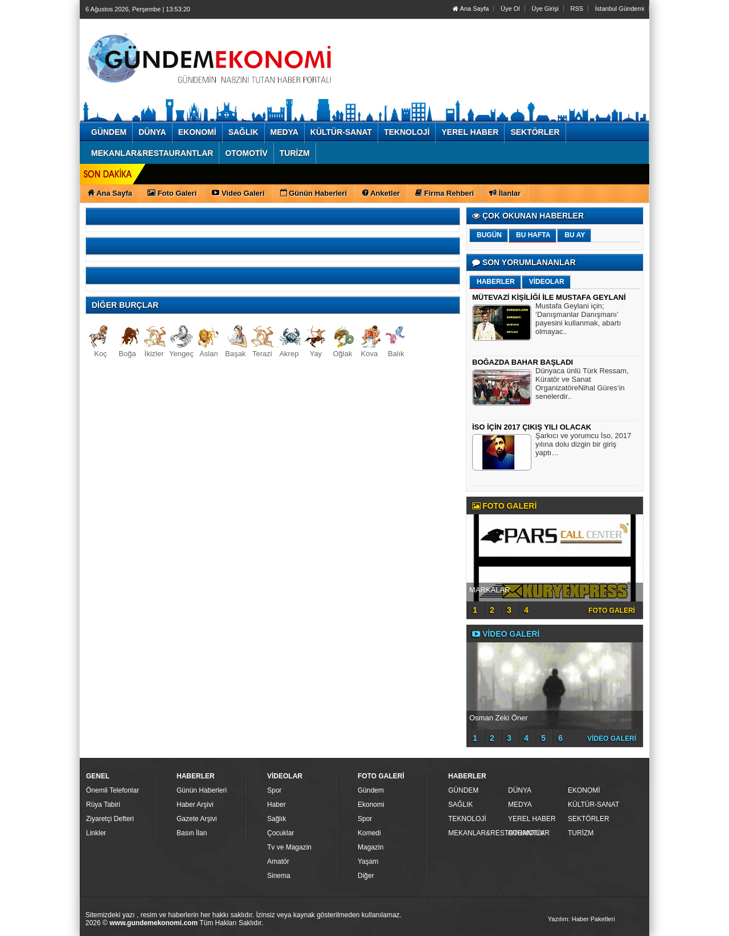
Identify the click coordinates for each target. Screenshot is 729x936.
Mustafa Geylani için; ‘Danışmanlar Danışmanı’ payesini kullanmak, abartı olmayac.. (578, 320)
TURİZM (580, 833)
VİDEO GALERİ (611, 739)
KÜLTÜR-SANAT (593, 805)
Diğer (366, 876)
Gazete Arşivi (197, 819)
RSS (577, 8)
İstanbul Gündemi (619, 8)
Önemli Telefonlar (112, 790)
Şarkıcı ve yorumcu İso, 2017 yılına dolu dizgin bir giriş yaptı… (583, 445)
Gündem (371, 790)
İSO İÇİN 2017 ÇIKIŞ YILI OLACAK (531, 427)
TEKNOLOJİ (467, 819)
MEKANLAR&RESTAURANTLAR (476, 833)
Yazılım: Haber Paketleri (581, 919)
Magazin (370, 847)
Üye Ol (510, 8)
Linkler (96, 833)
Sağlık (276, 819)
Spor (274, 790)
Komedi (369, 833)
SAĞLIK (460, 805)
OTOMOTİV (526, 833)
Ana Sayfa (471, 8)
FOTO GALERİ (611, 611)
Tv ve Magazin (289, 847)
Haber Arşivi (195, 805)
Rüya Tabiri (103, 805)
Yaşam (368, 861)
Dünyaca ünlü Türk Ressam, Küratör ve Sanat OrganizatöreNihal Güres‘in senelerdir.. (582, 384)
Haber (276, 805)
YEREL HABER (532, 819)
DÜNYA (519, 790)
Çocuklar (280, 833)
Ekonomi (371, 805)
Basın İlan (192, 833)
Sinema (278, 876)
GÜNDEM (463, 790)
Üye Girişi (545, 8)
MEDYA (520, 805)
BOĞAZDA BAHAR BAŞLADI (522, 362)
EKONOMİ (584, 790)
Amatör (278, 861)
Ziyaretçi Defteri (110, 819)
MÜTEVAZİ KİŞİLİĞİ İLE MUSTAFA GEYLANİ (549, 297)
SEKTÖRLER (588, 819)
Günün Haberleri (202, 790)
